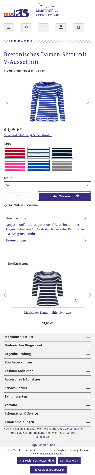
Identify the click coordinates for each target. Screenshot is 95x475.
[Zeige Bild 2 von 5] (40, 119)
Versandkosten (74, 428)
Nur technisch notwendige (36, 460)
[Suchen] (26, 27)
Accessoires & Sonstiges (22, 379)
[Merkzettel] (43, 27)
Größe (8, 178)
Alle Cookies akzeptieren (49, 469)
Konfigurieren (69, 460)
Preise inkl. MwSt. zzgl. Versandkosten (28, 135)
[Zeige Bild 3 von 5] (47, 119)
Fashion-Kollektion (19, 371)
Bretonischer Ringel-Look (24, 345)
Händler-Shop (43, 445)
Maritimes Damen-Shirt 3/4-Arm (47, 312)
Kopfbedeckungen (18, 362)
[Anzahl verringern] (8, 196)
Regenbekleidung (18, 354)
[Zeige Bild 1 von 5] (33, 119)
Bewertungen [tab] (46, 240)
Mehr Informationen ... (52, 453)
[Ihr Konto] (61, 27)
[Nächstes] (88, 102)
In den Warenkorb (64, 196)
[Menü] (8, 27)
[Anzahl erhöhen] (28, 196)
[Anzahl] (18, 196)
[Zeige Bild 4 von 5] (54, 119)
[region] (47, 101)
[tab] (46, 226)
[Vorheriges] (7, 102)
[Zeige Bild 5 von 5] (61, 119)
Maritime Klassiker (19, 337)
